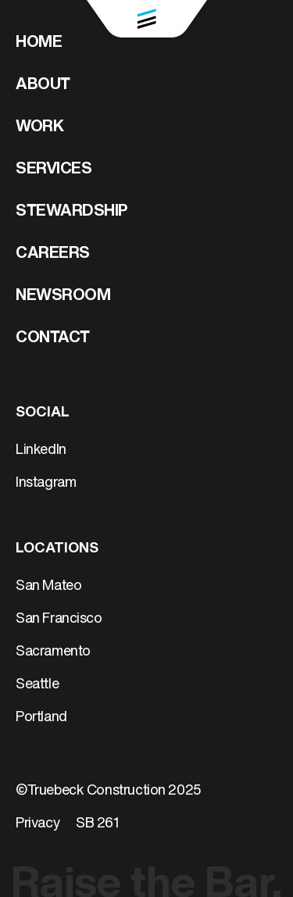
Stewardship (72, 212)
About (43, 85)
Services (53, 169)
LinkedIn (41, 450)
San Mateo (48, 586)
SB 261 (98, 824)
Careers (53, 254)
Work (39, 127)
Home (39, 43)
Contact (53, 338)
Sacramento (53, 652)
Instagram (46, 483)
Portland (41, 717)
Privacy (37, 824)
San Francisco (59, 619)
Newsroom (63, 296)
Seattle (37, 684)
